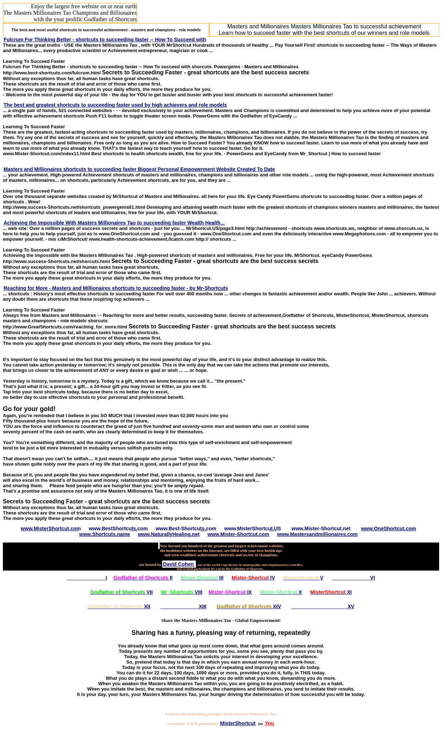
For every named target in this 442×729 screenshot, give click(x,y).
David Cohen (179, 564)
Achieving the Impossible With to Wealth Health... (114, 223)
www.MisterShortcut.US (252, 528)
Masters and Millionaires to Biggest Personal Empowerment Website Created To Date (139, 169)
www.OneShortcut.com (388, 528)
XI (331, 592)
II (143, 578)
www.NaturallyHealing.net (168, 534)
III (202, 578)
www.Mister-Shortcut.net (321, 528)
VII (121, 592)
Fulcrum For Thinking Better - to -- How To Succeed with (105, 39)
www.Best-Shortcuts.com (186, 528)
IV (253, 578)
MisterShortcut (238, 723)
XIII (183, 606)
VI (353, 578)
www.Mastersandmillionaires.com (317, 534)
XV (322, 606)
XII (119, 606)
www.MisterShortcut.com (51, 528)
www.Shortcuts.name (104, 534)
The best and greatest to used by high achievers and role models (115, 105)
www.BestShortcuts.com (118, 528)
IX (230, 592)
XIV (249, 606)
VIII (181, 592)
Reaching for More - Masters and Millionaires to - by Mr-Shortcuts (116, 288)
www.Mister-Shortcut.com (238, 534)
